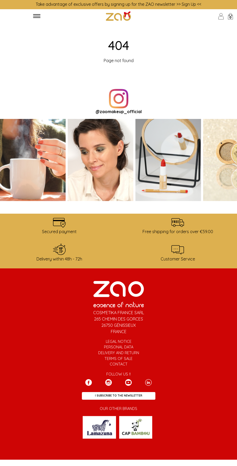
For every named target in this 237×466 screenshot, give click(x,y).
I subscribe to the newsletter (118, 395)
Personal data (118, 347)
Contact (119, 364)
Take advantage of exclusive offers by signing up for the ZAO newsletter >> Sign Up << (118, 4)
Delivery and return (118, 352)
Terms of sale (118, 358)
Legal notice (118, 341)
